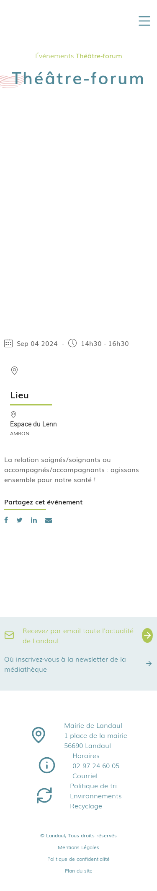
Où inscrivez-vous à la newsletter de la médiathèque (78, 664)
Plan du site (79, 870)
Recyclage (86, 805)
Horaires (85, 755)
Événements (54, 55)
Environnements (95, 795)
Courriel (85, 775)
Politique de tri (93, 785)
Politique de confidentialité (78, 858)
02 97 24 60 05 (95, 765)
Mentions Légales (78, 847)
